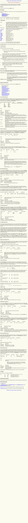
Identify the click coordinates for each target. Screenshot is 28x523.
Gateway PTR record (5, 91)
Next (10, 0)
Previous (8, 0)
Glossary (15, 0)
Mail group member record (5, 94)
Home (18, 0)
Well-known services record (5, 88)
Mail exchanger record (5, 95)
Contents (12, 0)
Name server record (4, 86)
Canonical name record (5, 89)
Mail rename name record (5, 93)
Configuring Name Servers (4, 392)
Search (20, 0)
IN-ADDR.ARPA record (5, 90)
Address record (4, 87)
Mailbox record (4, 92)
